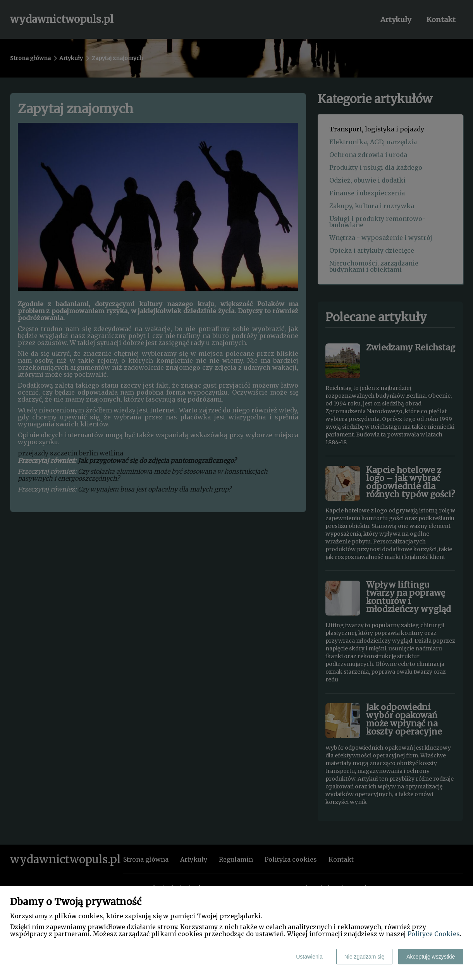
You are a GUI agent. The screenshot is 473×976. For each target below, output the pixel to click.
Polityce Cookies (434, 934)
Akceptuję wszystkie (430, 957)
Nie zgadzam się (364, 957)
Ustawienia (309, 957)
